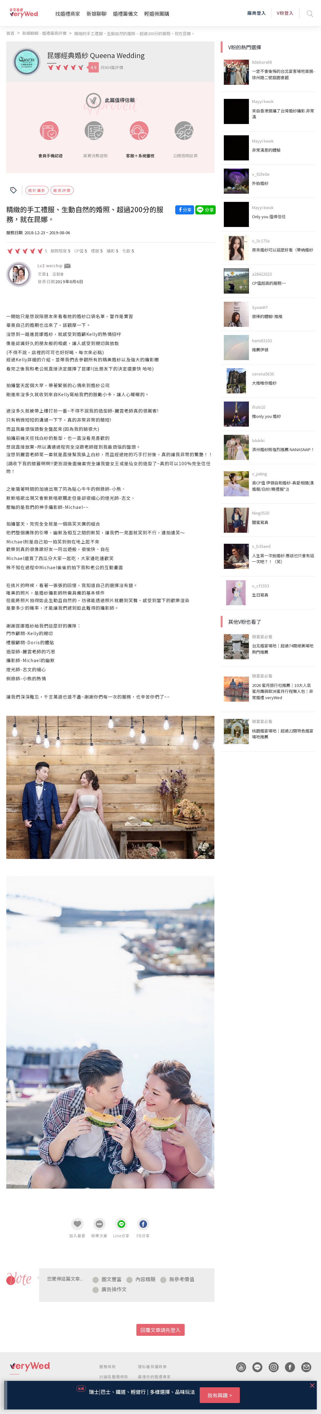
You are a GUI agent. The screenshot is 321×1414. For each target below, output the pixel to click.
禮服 (95, 250)
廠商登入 (256, 13)
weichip (54, 265)
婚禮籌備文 (125, 13)
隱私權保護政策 (152, 1366)
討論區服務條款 (113, 1376)
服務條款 (107, 1366)
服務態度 (58, 250)
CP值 (78, 250)
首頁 (10, 33)
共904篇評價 (111, 67)
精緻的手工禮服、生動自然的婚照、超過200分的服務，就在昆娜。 (134, 33)
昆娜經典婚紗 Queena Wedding (96, 55)
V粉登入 (285, 13)
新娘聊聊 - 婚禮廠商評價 (44, 33)
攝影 (111, 250)
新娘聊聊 (97, 13)
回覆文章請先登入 (160, 1330)
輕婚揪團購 (156, 13)
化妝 (126, 250)
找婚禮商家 (67, 13)
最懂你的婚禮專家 (154, 1376)
